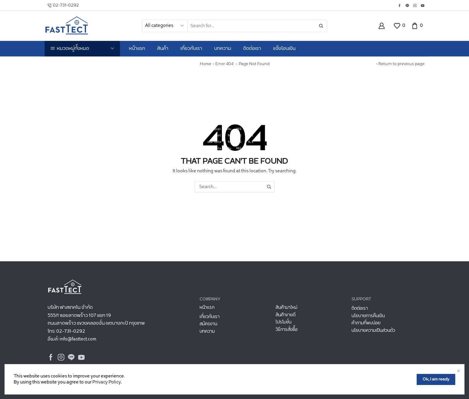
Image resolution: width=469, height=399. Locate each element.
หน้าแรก (137, 48)
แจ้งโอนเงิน (284, 48)
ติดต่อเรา (252, 48)
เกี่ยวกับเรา (191, 48)
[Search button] (321, 26)
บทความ (222, 48)
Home (205, 64)
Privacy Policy (106, 386)
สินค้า (162, 48)
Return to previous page (401, 64)
